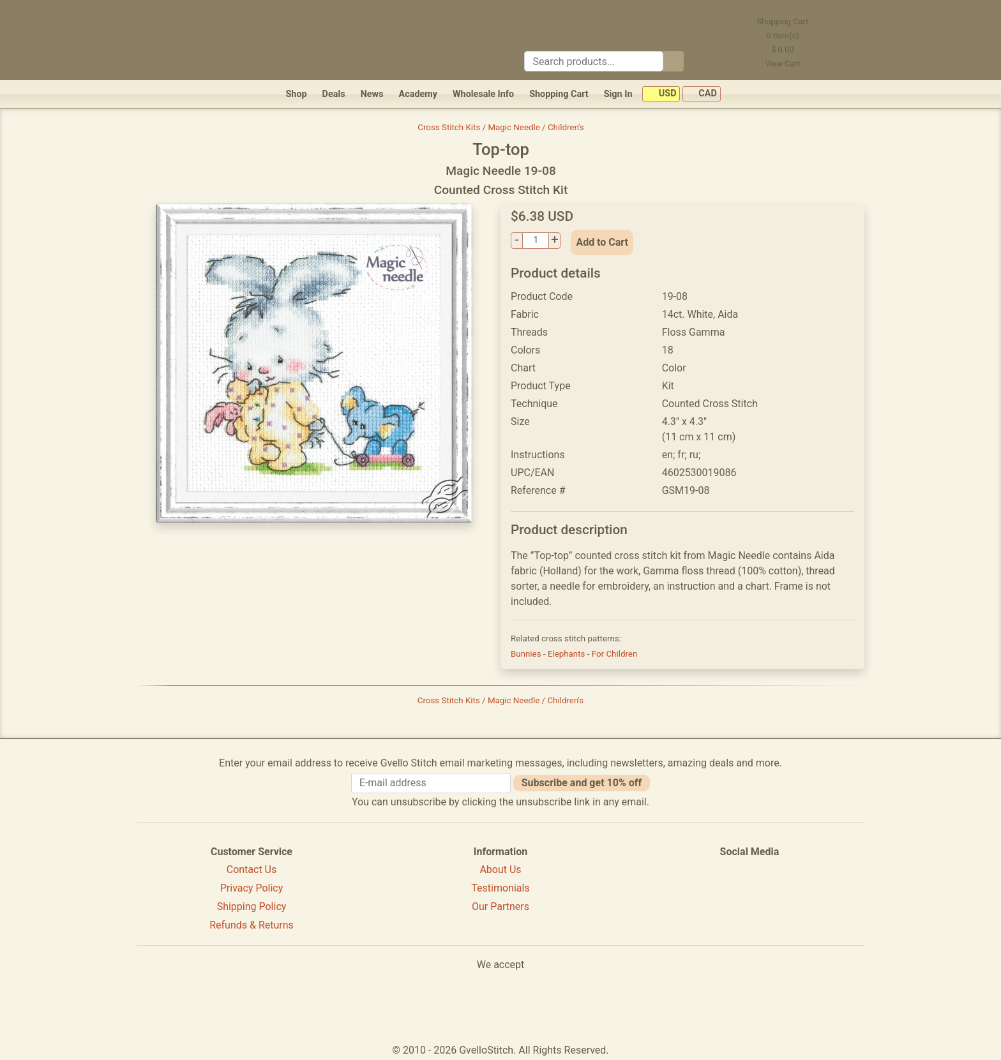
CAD (701, 94)
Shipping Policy (252, 906)
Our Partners (500, 906)
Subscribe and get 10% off (582, 783)
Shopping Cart (559, 94)
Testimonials (500, 888)
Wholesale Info (483, 94)
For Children (615, 654)
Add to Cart (602, 242)
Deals (333, 94)
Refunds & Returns (251, 925)
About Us (500, 869)
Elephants (567, 654)
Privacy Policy (251, 888)
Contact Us (252, 869)
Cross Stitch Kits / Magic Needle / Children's (501, 127)
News (372, 94)
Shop (295, 94)
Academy (418, 94)
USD (661, 94)
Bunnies (527, 654)
